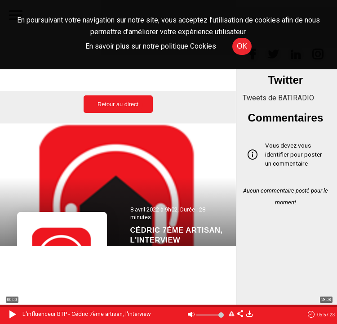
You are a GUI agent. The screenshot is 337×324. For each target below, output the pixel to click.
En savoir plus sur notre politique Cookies (150, 46)
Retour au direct (118, 104)
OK (242, 46)
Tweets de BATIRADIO (278, 98)
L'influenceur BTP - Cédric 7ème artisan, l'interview (86, 313)
